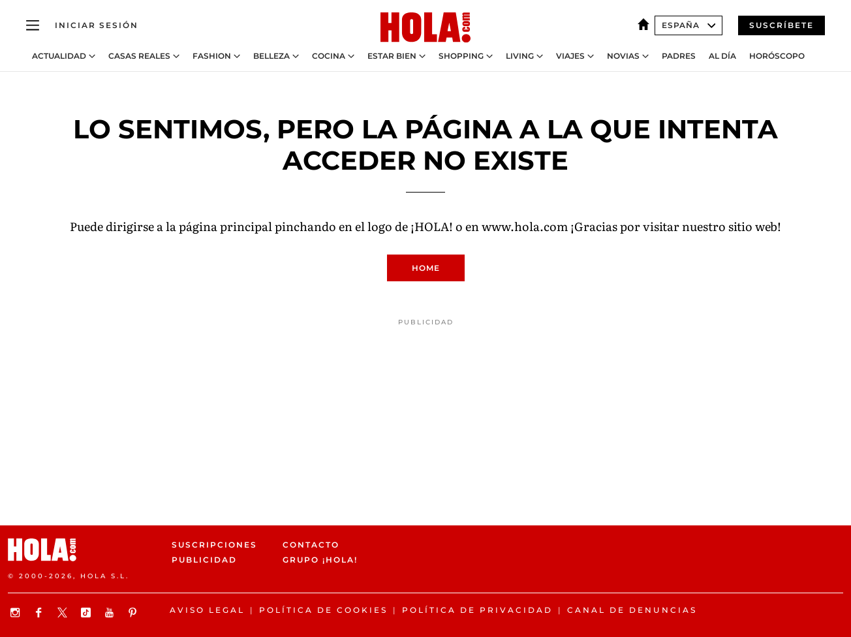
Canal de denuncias (632, 610)
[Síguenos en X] (63, 612)
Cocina (328, 56)
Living (520, 56)
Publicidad (204, 560)
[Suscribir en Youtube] (110, 612)
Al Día (722, 56)
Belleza (271, 56)
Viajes (570, 56)
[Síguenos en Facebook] (40, 612)
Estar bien (391, 56)
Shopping (461, 56)
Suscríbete (781, 25)
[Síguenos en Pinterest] (134, 612)
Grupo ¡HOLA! (320, 560)
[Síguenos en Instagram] (16, 612)
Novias (623, 56)
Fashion (212, 56)
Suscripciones (214, 545)
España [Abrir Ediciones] (688, 25)
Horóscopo (777, 56)
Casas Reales (139, 56)
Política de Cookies (323, 610)
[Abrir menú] (32, 25)
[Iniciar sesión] (96, 25)
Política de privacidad (477, 610)
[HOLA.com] (425, 28)
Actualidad (59, 56)
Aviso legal (207, 610)
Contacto (311, 545)
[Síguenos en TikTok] (87, 612)
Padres (679, 56)
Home (426, 268)
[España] (646, 25)
